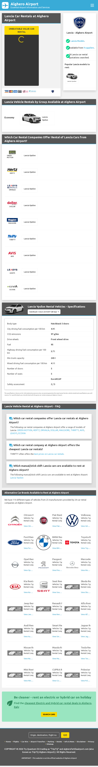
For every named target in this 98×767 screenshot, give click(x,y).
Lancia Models (77, 41)
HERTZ (36, 431)
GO (65, 736)
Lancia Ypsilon (16, 479)
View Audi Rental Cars (32, 638)
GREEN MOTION (24, 431)
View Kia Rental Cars (32, 593)
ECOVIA (22, 434)
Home (8, 743)
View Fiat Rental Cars (60, 527)
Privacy (91, 743)
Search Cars (49, 716)
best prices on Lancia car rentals (49, 455)
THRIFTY (75, 431)
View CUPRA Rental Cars (62, 682)
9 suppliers (89, 48)
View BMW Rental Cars (61, 549)
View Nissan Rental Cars (33, 660)
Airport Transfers (38, 743)
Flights (16, 743)
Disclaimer (81, 743)
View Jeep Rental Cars (32, 616)
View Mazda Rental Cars (61, 660)
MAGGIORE (64, 431)
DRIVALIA (45, 431)
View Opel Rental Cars (32, 571)
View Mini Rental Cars (32, 682)
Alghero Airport (30, 5)
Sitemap (50, 745)
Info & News (69, 743)
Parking (51, 743)
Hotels (59, 743)
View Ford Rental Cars (32, 549)
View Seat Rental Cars (61, 593)
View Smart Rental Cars (61, 638)
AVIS (82, 431)
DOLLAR (54, 431)
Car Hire (24, 743)
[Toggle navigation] (92, 5)
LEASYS (13, 434)
